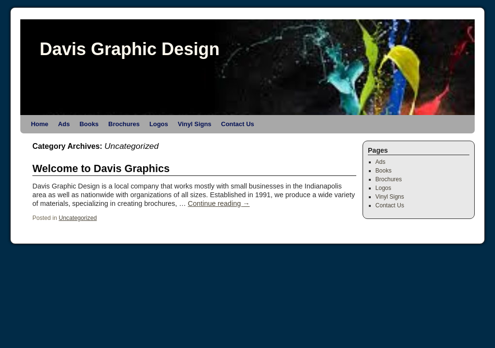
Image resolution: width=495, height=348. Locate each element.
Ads (64, 124)
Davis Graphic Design (129, 49)
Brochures (124, 124)
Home (39, 124)
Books (89, 124)
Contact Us (237, 124)
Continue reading (219, 203)
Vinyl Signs (195, 124)
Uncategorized (77, 218)
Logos (158, 124)
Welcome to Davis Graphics (101, 168)
